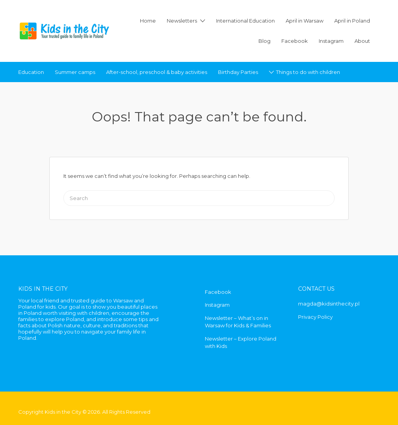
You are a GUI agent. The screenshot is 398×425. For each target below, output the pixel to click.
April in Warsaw (304, 21)
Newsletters (182, 21)
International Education (245, 21)
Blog (264, 41)
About (362, 41)
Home (148, 21)
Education (31, 72)
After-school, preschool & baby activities (156, 72)
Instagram (331, 41)
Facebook (294, 41)
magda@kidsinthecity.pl (329, 303)
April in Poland (352, 21)
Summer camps (75, 72)
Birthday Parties (238, 72)
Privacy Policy (315, 317)
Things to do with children (308, 72)
